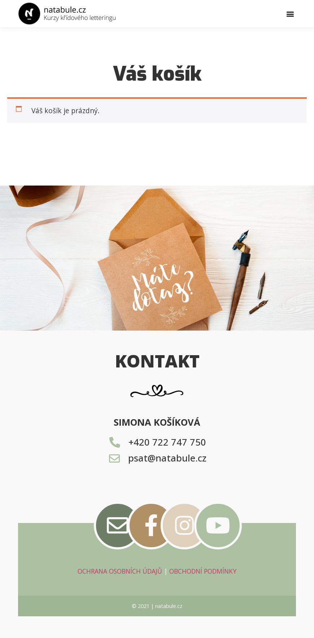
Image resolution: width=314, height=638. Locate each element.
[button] (290, 14)
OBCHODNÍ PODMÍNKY (202, 571)
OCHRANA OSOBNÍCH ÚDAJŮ (120, 571)
